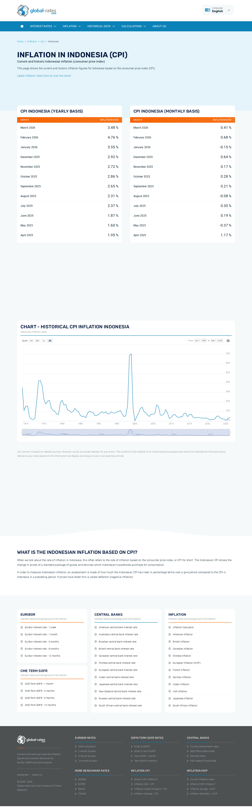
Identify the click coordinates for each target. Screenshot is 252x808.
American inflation (180, 634)
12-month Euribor (86, 760)
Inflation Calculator (181, 627)
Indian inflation (178, 684)
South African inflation (183, 705)
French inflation (179, 670)
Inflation (72, 26)
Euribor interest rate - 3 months (40, 641)
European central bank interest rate (116, 670)
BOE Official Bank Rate (201, 751)
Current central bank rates (203, 746)
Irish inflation (177, 691)
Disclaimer (22, 774)
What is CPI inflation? (144, 779)
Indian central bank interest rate (114, 677)
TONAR (80, 793)
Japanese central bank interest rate (116, 684)
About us (159, 26)
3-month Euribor (85, 756)
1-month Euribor (85, 751)
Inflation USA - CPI (142, 784)
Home (20, 41)
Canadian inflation (180, 648)
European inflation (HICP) (184, 663)
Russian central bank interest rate (115, 698)
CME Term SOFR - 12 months (38, 705)
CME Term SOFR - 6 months (38, 698)
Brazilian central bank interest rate (115, 641)
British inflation (179, 641)
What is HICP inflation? (201, 784)
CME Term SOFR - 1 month (37, 683)
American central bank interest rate (115, 627)
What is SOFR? (140, 746)
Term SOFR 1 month (143, 756)
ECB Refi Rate (196, 756)
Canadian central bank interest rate (116, 655)
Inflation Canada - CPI (144, 793)
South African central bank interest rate (118, 705)
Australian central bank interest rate (116, 634)
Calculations (134, 26)
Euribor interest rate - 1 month (39, 634)
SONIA (80, 789)
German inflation (179, 677)
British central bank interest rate (114, 648)
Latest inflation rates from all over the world (44, 75)
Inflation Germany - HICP (202, 793)
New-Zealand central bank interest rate (117, 691)
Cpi (42, 41)
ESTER (80, 784)
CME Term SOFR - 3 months (38, 691)
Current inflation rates (200, 779)
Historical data (101, 26)
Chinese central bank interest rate (114, 663)
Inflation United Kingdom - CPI (149, 789)
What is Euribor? (85, 746)
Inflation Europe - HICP (201, 789)
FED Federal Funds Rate (201, 760)
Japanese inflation (180, 698)
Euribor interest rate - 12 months (40, 655)
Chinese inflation (179, 655)
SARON (80, 779)
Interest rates (43, 26)
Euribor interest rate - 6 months (40, 648)
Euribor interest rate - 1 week (38, 627)
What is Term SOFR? (143, 751)
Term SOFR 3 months (144, 760)
